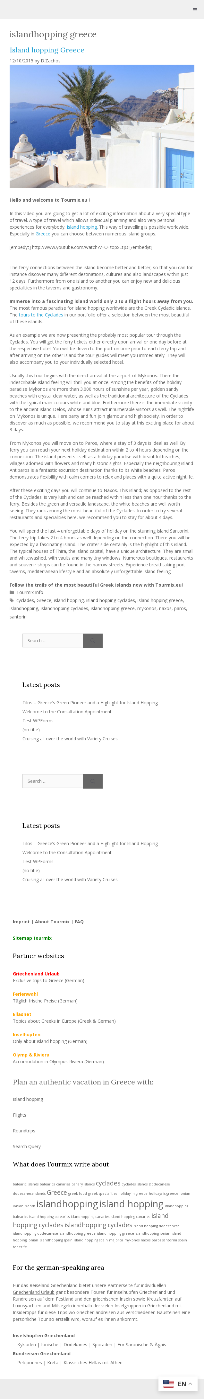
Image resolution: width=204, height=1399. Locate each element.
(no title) (31, 730)
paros (180, 608)
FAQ (79, 922)
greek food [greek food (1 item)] (77, 1193)
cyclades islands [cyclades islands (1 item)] (135, 1184)
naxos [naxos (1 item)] (145, 1240)
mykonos (147, 608)
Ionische (49, 1344)
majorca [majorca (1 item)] (116, 1240)
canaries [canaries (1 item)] (63, 1184)
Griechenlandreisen (96, 1312)
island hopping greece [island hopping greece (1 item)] (115, 1233)
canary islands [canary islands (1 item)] (83, 1184)
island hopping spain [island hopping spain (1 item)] (91, 1240)
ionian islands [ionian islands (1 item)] (24, 1206)
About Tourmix (52, 922)
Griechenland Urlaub (34, 1292)
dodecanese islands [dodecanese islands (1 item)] (29, 1193)
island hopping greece (160, 600)
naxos (165, 608)
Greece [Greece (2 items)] (57, 1192)
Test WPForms (38, 721)
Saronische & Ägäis (146, 1344)
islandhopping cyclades (64, 608)
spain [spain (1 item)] (182, 1240)
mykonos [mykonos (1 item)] (132, 1240)
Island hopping (82, 227)
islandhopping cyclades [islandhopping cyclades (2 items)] (98, 1225)
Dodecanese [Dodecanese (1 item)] (159, 1184)
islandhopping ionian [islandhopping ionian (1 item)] (152, 1233)
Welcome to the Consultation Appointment (67, 712)
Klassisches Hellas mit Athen (93, 1362)
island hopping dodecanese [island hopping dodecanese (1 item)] (156, 1226)
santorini (19, 617)
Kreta (52, 1362)
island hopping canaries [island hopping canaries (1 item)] (130, 1216)
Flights (19, 1115)
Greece (43, 234)
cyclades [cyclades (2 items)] (108, 1183)
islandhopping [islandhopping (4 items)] (67, 1203)
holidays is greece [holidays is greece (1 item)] (163, 1193)
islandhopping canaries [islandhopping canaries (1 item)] (90, 1216)
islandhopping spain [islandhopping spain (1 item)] (55, 1240)
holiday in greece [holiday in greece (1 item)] (133, 1193)
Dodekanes (75, 1344)
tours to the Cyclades (41, 315)
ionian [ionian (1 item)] (185, 1193)
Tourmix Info (29, 592)
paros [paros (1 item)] (156, 1240)
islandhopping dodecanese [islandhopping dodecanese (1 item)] (35, 1233)
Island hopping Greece (47, 49)
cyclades (25, 600)
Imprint (21, 922)
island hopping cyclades (110, 600)
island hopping (69, 600)
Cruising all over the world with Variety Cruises (70, 739)
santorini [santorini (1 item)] (169, 1240)
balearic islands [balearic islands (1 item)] (25, 1184)
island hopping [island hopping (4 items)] (131, 1203)
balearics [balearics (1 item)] (47, 1184)
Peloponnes (29, 1362)
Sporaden (102, 1344)
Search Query (27, 1146)
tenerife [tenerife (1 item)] (20, 1247)
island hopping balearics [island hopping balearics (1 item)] (49, 1216)
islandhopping (24, 608)
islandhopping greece (113, 608)
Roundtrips (24, 1131)
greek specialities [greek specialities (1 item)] (102, 1193)
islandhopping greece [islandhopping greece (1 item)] (77, 1233)
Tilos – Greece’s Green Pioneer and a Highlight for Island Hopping (90, 703)
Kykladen (27, 1344)
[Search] (93, 641)
